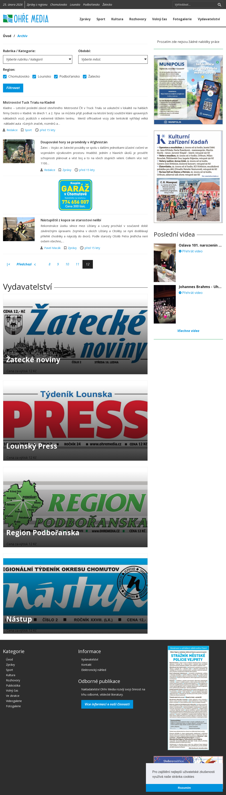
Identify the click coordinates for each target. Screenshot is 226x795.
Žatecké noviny (33, 359)
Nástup (19, 619)
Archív (22, 36)
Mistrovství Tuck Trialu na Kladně (29, 102)
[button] (195, 777)
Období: (84, 51)
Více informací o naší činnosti (107, 704)
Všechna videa (188, 331)
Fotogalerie (182, 19)
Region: (9, 69)
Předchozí (26, 264)
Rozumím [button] (184, 787)
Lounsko (75, 4)
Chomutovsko (58, 4)
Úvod (7, 36)
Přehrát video (191, 251)
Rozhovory (137, 19)
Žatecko (107, 4)
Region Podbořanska (42, 532)
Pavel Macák (52, 248)
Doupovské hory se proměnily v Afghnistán (74, 142)
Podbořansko (91, 4)
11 (77, 264)
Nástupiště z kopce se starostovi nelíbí (71, 220)
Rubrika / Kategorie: (19, 51)
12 (87, 264)
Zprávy (84, 19)
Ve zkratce (12, 696)
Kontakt (86, 665)
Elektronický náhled (93, 670)
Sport (100, 19)
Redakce (12, 130)
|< (8, 264)
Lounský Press (31, 446)
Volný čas (159, 19)
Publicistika (13, 685)
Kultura (117, 19)
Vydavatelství (209, 19)
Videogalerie (14, 701)
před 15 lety (47, 130)
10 (67, 264)
